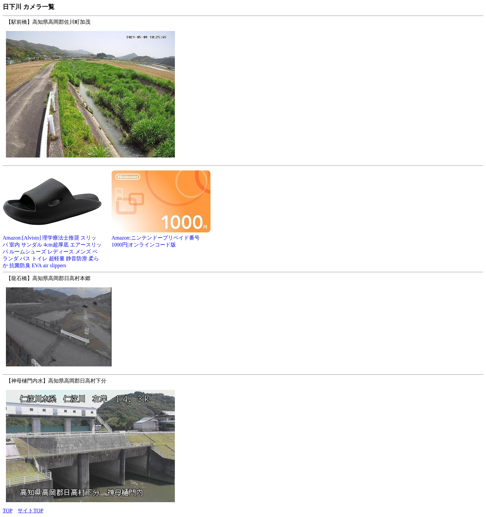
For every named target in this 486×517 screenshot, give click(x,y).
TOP (7, 510)
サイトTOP (30, 510)
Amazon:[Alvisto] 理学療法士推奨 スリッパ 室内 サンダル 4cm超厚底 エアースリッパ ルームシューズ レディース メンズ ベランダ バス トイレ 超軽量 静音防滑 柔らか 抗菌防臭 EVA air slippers (52, 249)
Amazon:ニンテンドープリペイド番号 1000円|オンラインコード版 (161, 238)
